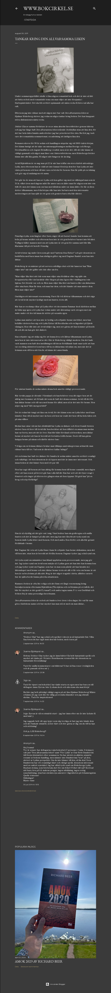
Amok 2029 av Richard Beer (39, 961)
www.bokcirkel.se (48, 8)
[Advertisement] (55, 818)
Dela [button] (17, 618)
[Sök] (94, 8)
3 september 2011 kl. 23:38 (34, 672)
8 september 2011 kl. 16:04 (34, 735)
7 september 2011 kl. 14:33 (33, 701)
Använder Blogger (55, 984)
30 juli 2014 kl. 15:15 (31, 784)
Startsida (30, 20)
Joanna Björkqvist (32, 651)
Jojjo (25, 680)
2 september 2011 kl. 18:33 (33, 643)
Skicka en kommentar (25, 791)
